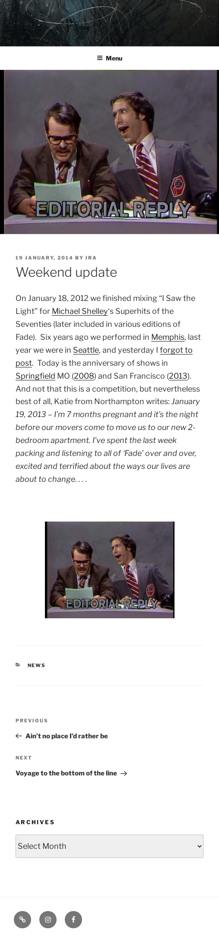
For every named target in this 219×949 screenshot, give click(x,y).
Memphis (167, 337)
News (37, 665)
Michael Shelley (80, 311)
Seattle (86, 349)
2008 (84, 375)
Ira (91, 258)
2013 (178, 375)
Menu (109, 58)
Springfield (35, 375)
